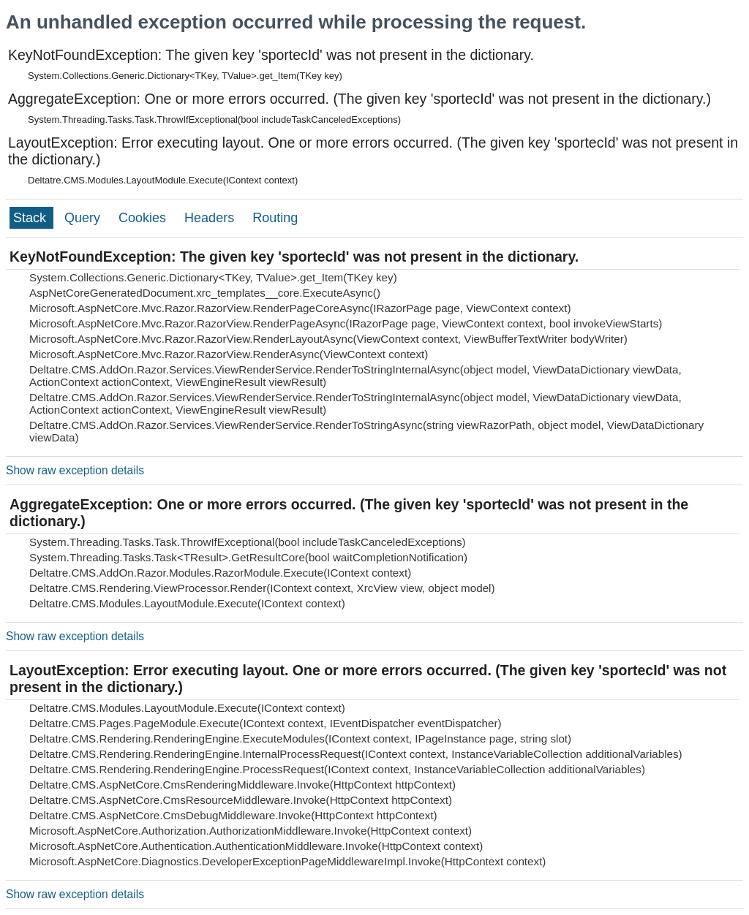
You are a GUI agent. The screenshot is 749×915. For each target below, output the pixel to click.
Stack (31, 217)
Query (84, 217)
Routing (275, 217)
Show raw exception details (75, 470)
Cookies (144, 217)
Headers (211, 217)
